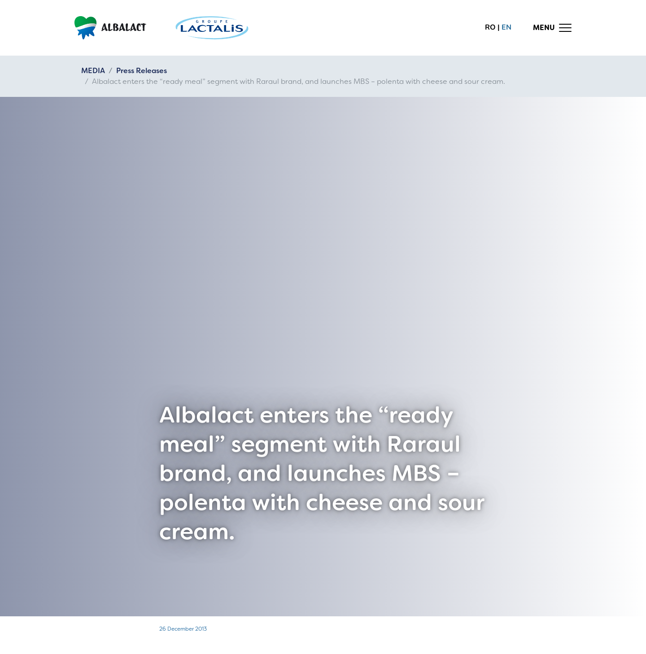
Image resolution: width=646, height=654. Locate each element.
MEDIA (93, 70)
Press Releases (141, 70)
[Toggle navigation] (552, 28)
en (506, 27)
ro (490, 27)
